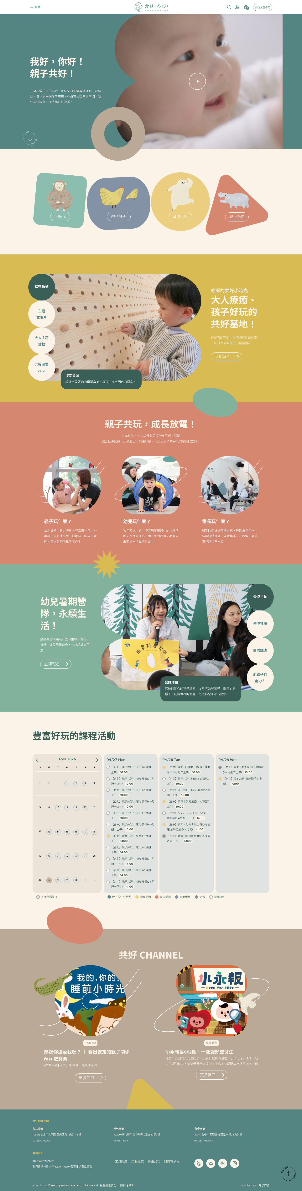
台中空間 (199, 1129)
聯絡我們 (154, 1162)
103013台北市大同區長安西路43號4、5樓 (57, 1135)
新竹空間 (118, 1129)
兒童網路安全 (108, 1185)
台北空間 (38, 1129)
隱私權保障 (127, 1185)
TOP (288, 1173)
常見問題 (121, 1162)
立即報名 (279, 357)
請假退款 (137, 1162)
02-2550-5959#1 (42, 1141)
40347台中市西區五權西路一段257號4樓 (218, 1135)
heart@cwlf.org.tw (43, 1161)
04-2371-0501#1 (203, 1141)
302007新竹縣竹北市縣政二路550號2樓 (136, 1135)
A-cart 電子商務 (260, 1185)
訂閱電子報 (172, 1162)
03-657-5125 (120, 1141)
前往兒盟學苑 (262, 8)
